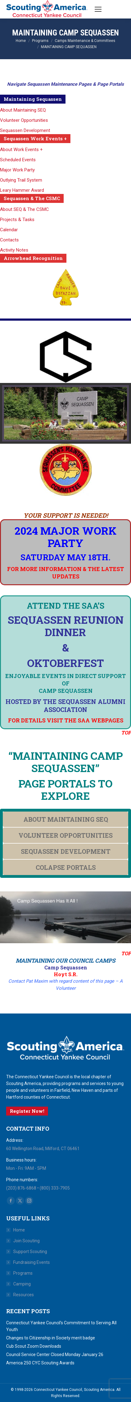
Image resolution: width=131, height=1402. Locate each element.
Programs (23, 1273)
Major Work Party (17, 170)
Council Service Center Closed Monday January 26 (54, 1354)
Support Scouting (30, 1251)
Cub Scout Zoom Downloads (33, 1346)
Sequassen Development (25, 130)
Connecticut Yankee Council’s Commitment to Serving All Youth (61, 1326)
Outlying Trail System (21, 180)
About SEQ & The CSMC (24, 209)
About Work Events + (21, 149)
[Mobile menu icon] (98, 9)
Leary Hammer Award (22, 190)
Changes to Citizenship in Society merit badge (50, 1337)
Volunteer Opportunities (24, 120)
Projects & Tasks (17, 219)
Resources (23, 1294)
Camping (22, 1283)
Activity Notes (14, 250)
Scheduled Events (18, 159)
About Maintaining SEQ (23, 110)
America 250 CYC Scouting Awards (40, 1362)
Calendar (9, 229)
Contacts (9, 240)
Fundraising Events (31, 1262)
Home (19, 1229)
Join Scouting (26, 1240)
